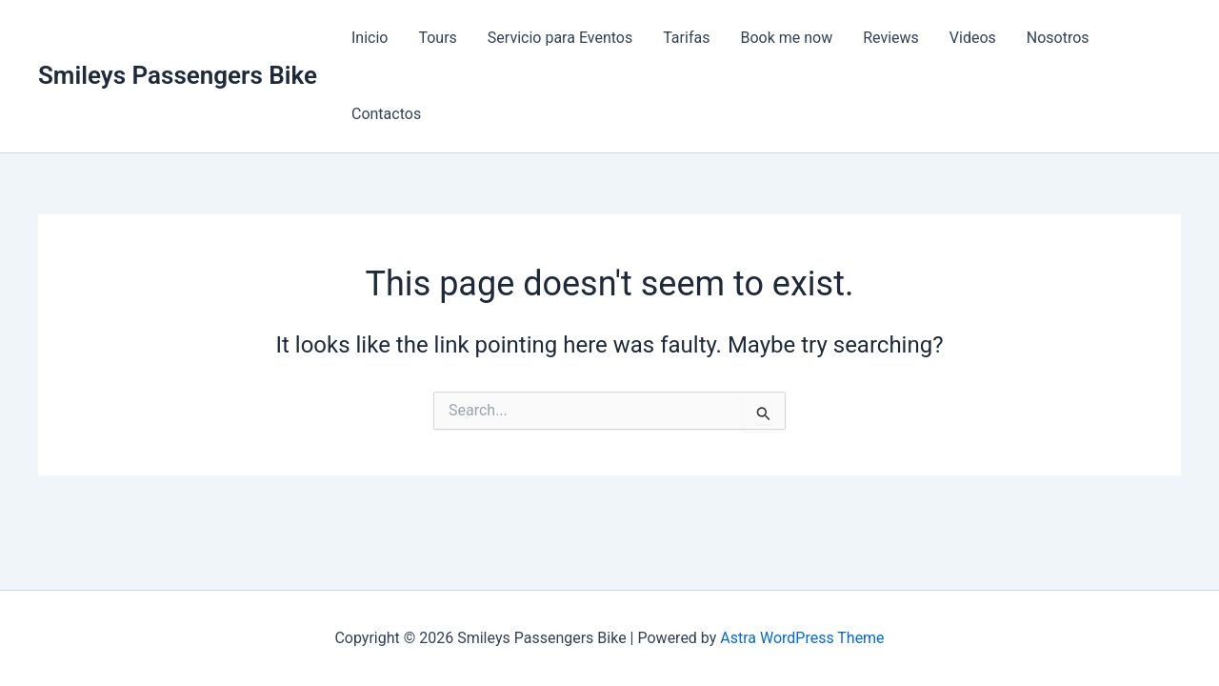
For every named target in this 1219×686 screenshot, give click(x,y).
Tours (437, 38)
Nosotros (1058, 38)
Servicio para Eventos (560, 38)
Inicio (369, 38)
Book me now (786, 38)
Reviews (891, 38)
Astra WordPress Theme (802, 638)
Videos (972, 38)
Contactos (386, 114)
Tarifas (686, 38)
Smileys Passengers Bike (177, 75)
